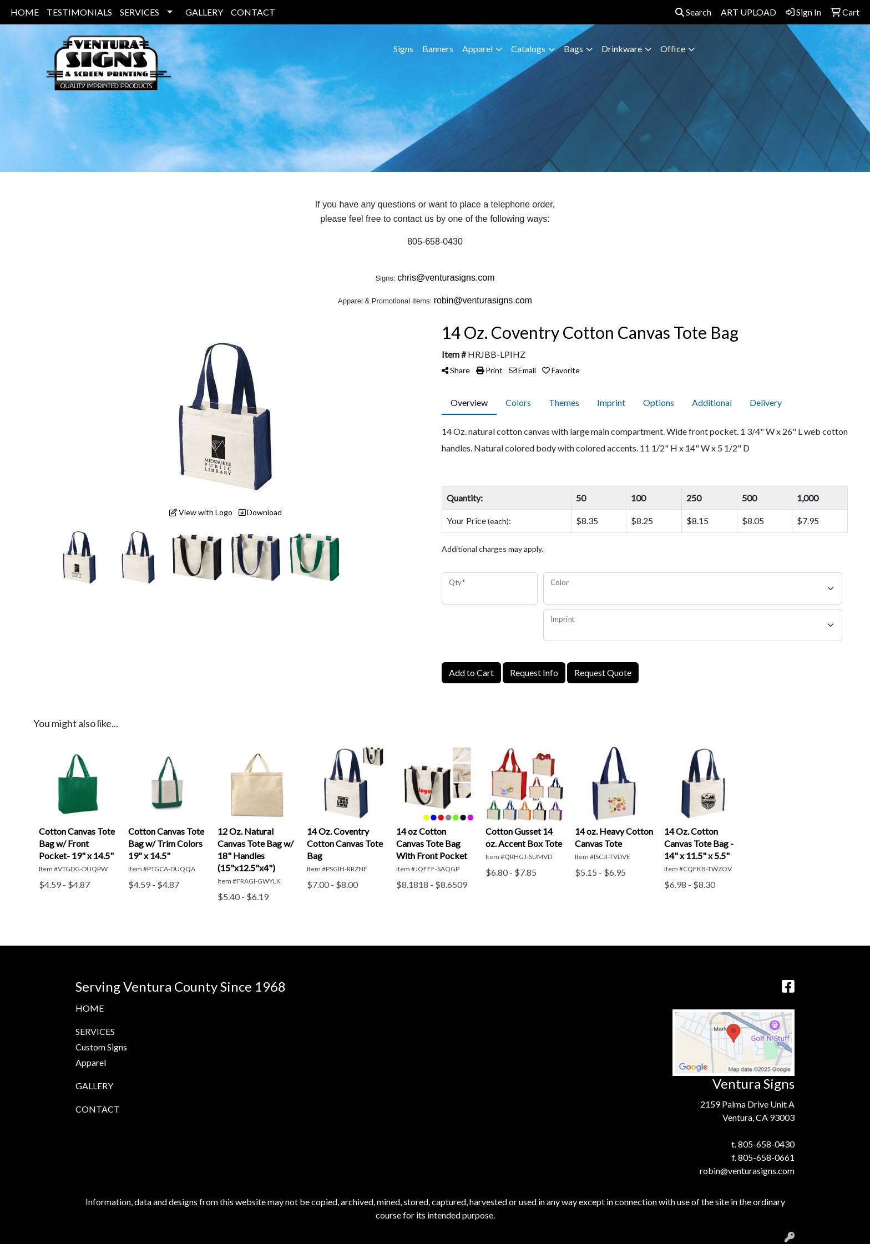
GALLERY (204, 12)
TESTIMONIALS (79, 12)
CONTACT (253, 12)
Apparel (477, 48)
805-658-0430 (766, 1144)
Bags (573, 48)
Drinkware (621, 48)
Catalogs (528, 48)
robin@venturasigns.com (747, 1170)
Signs (403, 48)
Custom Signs (101, 1047)
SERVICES (139, 12)
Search (693, 12)
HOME (25, 12)
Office (672, 48)
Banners (437, 48)
